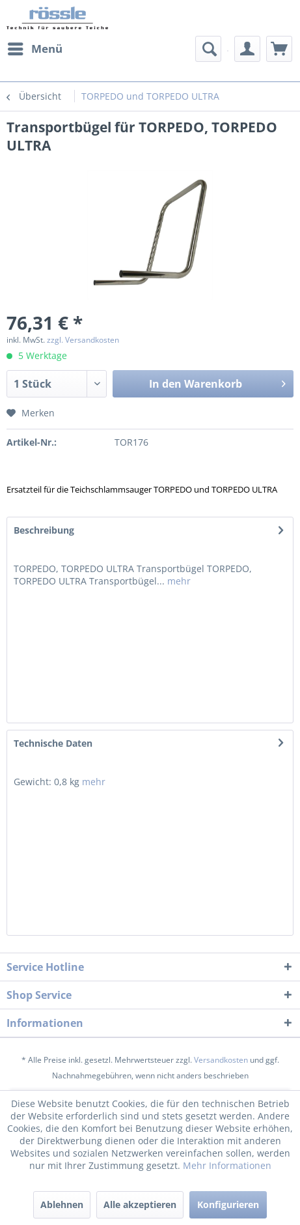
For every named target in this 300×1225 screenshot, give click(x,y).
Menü (35, 47)
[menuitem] (34, 49)
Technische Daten (53, 743)
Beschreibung (44, 530)
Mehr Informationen (227, 1165)
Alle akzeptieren (139, 1204)
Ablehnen (61, 1204)
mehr (178, 581)
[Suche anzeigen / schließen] (208, 49)
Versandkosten (221, 1059)
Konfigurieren (228, 1204)
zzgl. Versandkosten (83, 339)
